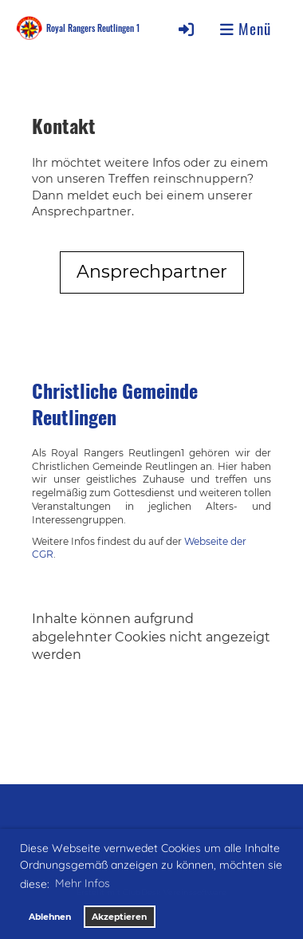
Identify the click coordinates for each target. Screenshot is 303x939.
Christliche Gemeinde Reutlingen (115, 404)
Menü (245, 28)
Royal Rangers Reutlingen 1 (93, 28)
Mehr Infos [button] (82, 883)
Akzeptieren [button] (119, 917)
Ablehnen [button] (50, 917)
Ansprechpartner (152, 271)
